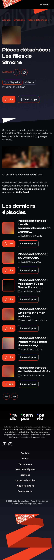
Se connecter (27, 491)
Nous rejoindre (27, 485)
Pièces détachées (37, 20)
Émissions (19, 20)
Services (26, 475)
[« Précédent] (6, 396)
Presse (26, 458)
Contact (27, 453)
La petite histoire (26, 480)
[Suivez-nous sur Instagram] (10, 444)
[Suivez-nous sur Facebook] (4, 444)
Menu (44, 4)
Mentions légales (27, 469)
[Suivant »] (14, 396)
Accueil (6, 20)
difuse (39, 504)
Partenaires (27, 464)
